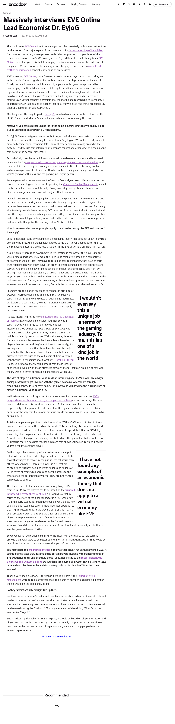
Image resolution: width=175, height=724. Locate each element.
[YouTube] (134, 4)
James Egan (12, 36)
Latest (37, 4)
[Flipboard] (139, 4)
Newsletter (162, 4)
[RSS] (150, 4)
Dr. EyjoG (50, 114)
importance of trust (39, 550)
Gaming (96, 4)
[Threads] (145, 4)
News (47, 4)
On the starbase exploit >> (56, 637)
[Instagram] (124, 4)
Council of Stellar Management (80, 184)
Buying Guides (78, 4)
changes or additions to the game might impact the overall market (61, 162)
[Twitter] (129, 4)
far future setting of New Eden (85, 50)
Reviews (61, 4)
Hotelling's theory (64, 360)
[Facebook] (119, 4)
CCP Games (30, 76)
